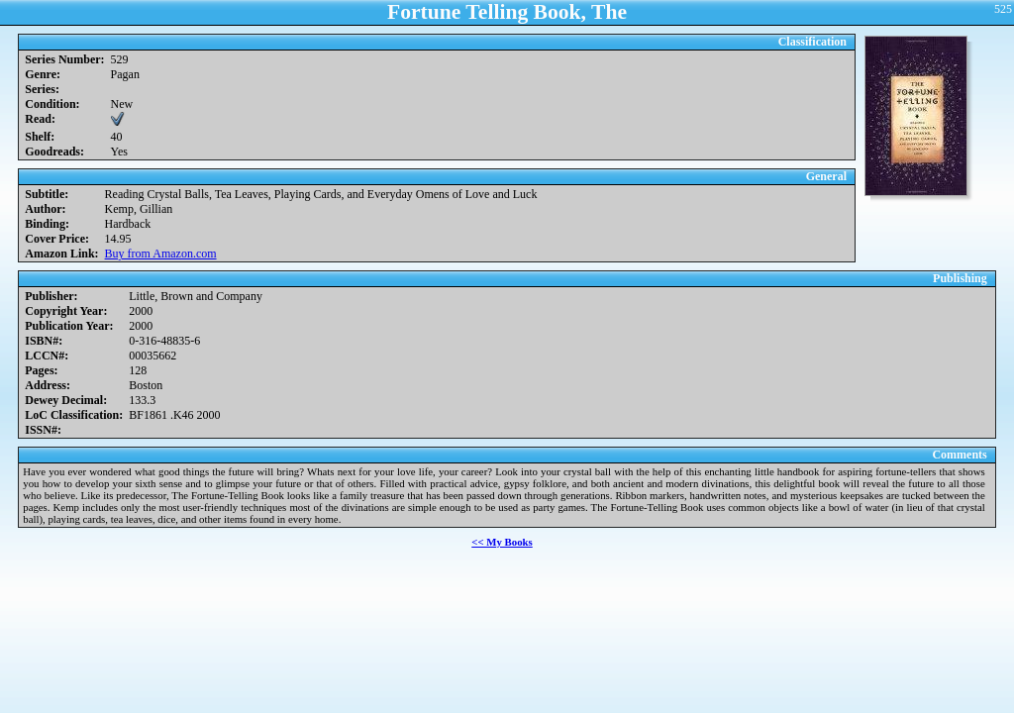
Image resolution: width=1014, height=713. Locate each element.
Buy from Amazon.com (161, 253)
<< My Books (502, 542)
